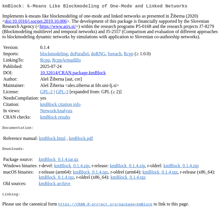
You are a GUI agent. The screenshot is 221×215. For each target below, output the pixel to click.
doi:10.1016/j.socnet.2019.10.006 (36, 22)
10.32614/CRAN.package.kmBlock (73, 73)
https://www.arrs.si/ (58, 27)
